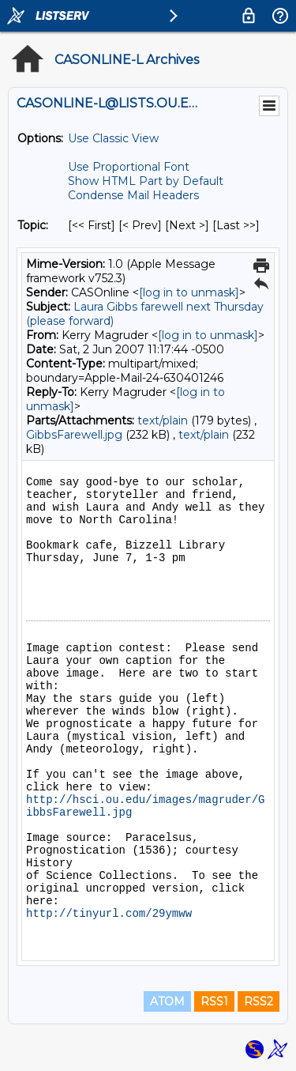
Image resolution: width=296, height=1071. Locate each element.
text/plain (162, 420)
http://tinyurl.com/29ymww (109, 913)
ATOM (167, 1001)
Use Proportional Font (128, 167)
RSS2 (258, 1001)
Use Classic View (113, 138)
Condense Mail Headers (133, 195)
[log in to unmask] (189, 292)
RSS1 (214, 1001)
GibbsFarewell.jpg (74, 435)
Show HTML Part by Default (145, 181)
